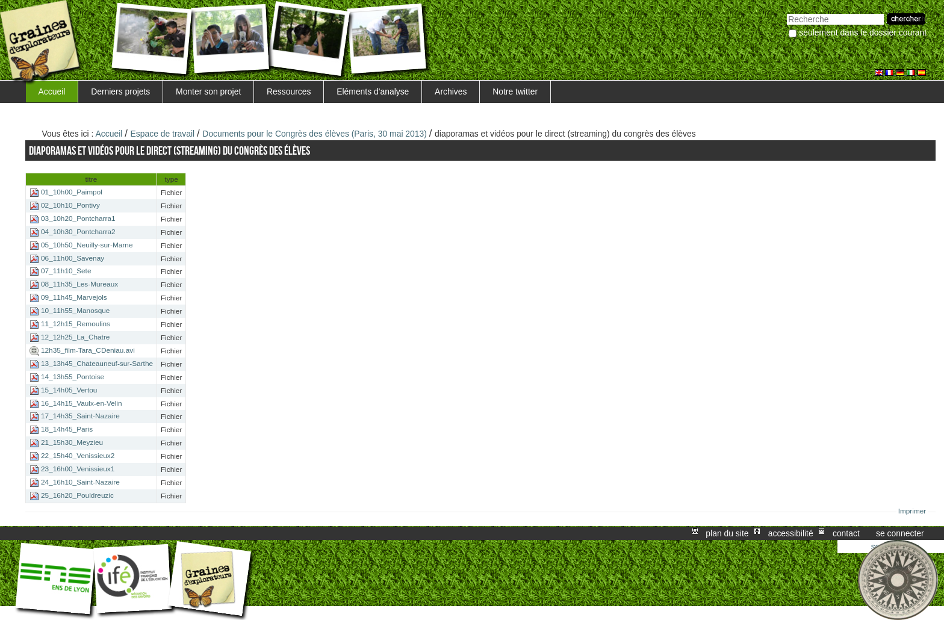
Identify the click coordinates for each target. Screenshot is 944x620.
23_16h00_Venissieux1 (77, 469)
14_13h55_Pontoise (72, 377)
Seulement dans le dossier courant (863, 32)
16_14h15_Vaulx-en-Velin (81, 403)
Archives (451, 91)
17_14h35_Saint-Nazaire (80, 416)
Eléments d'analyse (373, 91)
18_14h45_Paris (67, 429)
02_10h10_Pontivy (70, 205)
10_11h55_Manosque (75, 310)
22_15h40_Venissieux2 (77, 455)
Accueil (52, 91)
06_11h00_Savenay (72, 258)
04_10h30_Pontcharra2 (78, 232)
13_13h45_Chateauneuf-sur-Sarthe (97, 363)
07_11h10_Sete (66, 271)
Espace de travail (163, 133)
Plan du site (727, 533)
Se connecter (900, 533)
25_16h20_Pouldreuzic (77, 495)
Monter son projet (208, 91)
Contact (846, 533)
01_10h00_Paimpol (71, 192)
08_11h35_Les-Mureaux (79, 285)
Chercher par (786, 12)
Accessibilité (790, 533)
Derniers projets (120, 91)
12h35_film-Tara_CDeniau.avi (88, 350)
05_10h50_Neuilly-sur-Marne (87, 245)
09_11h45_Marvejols (74, 297)
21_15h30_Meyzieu (72, 442)
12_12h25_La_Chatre (75, 337)
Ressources (289, 91)
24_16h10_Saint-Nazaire (80, 482)
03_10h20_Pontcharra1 (78, 218)
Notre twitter (515, 91)
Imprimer (912, 511)
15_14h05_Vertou (69, 390)
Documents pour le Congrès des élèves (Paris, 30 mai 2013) (314, 133)
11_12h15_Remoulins (75, 324)
